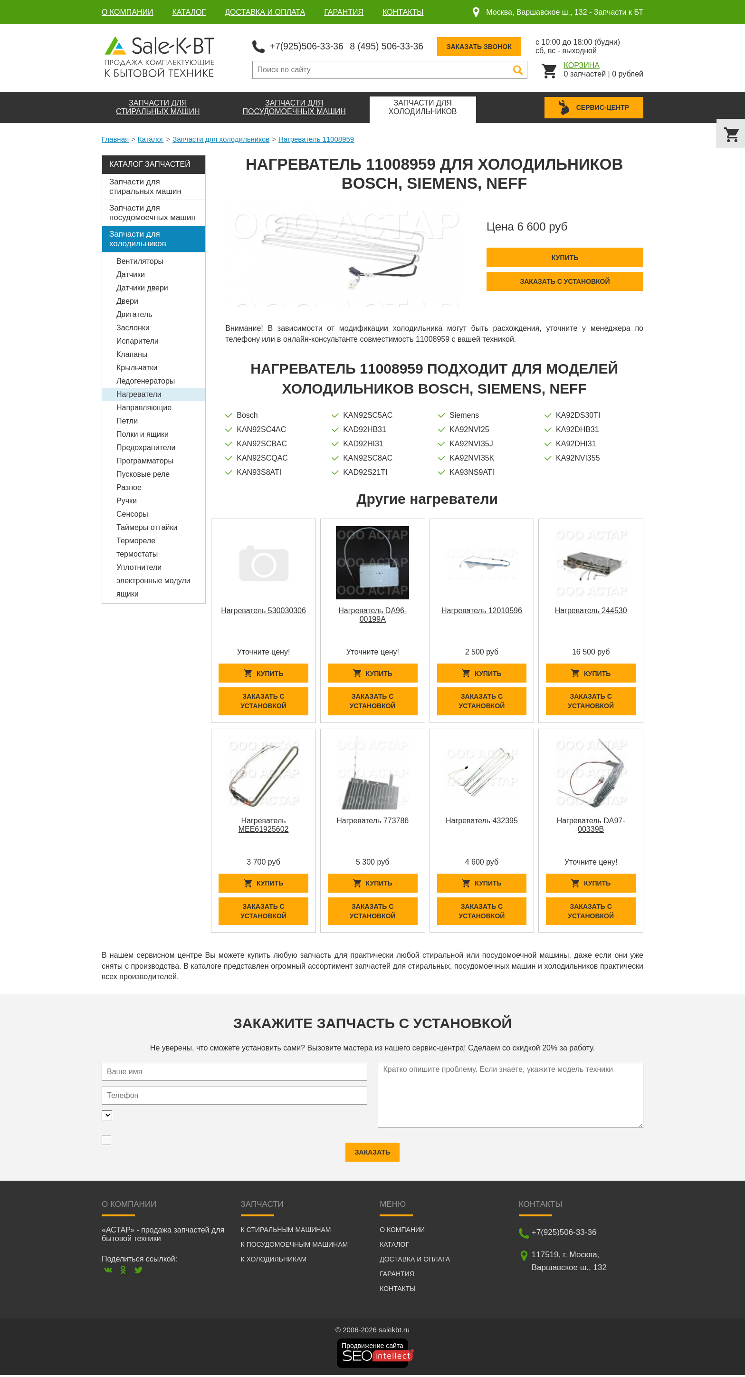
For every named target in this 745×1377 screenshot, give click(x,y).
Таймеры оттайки (146, 527)
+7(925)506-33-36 (308, 45)
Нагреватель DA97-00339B (591, 825)
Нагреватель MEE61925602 (264, 825)
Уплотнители (139, 567)
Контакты (402, 12)
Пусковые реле (143, 474)
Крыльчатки (136, 367)
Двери (127, 301)
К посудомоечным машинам (294, 1246)
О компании (127, 12)
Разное (129, 487)
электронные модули (153, 580)
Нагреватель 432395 (482, 821)
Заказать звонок (485, 46)
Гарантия (343, 12)
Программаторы (144, 460)
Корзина (582, 65)
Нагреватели (139, 394)
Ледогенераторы (145, 380)
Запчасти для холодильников (220, 139)
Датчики (130, 274)
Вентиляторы (139, 261)
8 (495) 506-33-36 (391, 45)
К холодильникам (274, 1261)
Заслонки (133, 327)
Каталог (189, 12)
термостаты (137, 553)
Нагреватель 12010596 (481, 610)
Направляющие (144, 407)
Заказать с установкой (565, 281)
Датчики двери (142, 287)
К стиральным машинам (286, 1231)
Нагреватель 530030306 (263, 610)
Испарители (137, 341)
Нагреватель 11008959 (316, 139)
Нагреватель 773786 (372, 821)
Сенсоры (132, 514)
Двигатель (134, 314)
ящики (127, 593)
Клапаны (131, 354)
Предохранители (145, 447)
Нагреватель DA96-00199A (372, 614)
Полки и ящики (142, 434)
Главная (115, 139)
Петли (127, 420)
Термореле (135, 540)
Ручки (126, 500)
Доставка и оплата (265, 12)
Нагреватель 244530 (591, 610)
